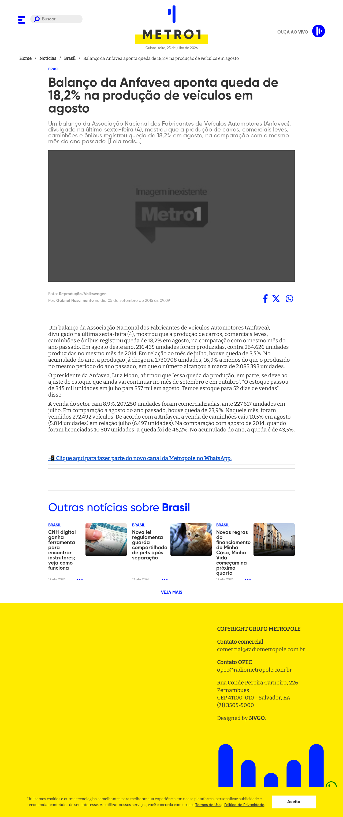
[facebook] (265, 298)
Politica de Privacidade (244, 805)
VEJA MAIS (171, 593)
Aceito (293, 802)
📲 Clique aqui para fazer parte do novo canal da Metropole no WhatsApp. (140, 458)
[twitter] (276, 298)
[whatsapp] (289, 298)
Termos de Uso (208, 805)
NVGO (257, 718)
